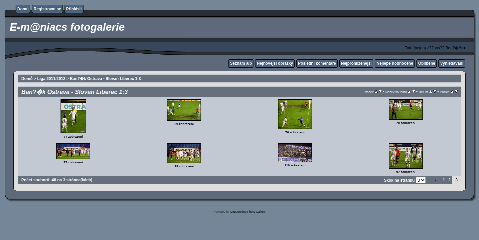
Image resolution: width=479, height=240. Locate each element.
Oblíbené (426, 63)
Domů (23, 9)
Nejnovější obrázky (275, 63)
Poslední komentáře (317, 63)
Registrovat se (47, 9)
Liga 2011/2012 (51, 78)
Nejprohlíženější (356, 63)
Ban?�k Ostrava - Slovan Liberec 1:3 (105, 78)
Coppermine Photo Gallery (247, 211)
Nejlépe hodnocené (395, 63)
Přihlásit (74, 9)
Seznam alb (241, 63)
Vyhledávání (451, 63)
